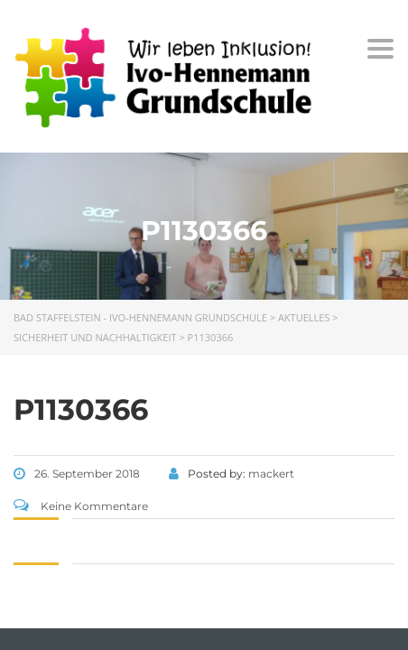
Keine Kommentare (81, 506)
